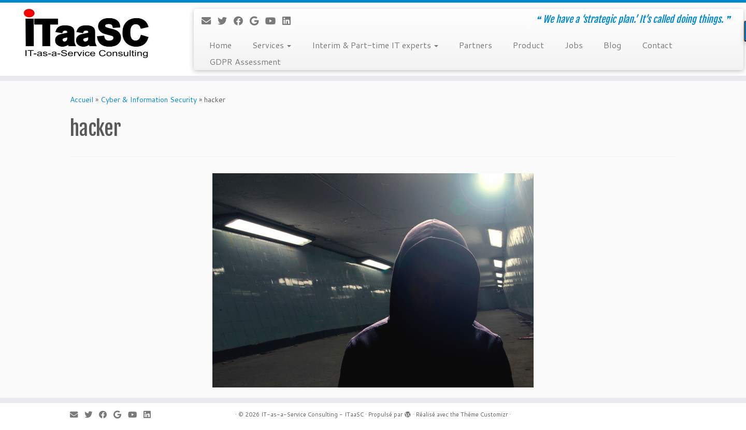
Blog (612, 45)
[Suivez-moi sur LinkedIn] (289, 20)
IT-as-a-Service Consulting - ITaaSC (312, 414)
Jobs (574, 45)
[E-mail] (210, 20)
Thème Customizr (484, 414)
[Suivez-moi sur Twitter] (226, 20)
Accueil (81, 99)
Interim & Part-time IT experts (375, 45)
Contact (657, 45)
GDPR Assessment (245, 61)
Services (271, 45)
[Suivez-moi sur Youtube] (273, 20)
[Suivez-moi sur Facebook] (242, 20)
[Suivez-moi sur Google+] (257, 20)
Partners (475, 45)
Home (220, 45)
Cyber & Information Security (149, 99)
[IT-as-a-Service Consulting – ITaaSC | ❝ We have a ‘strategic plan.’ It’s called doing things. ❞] (86, 34)
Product (528, 45)
